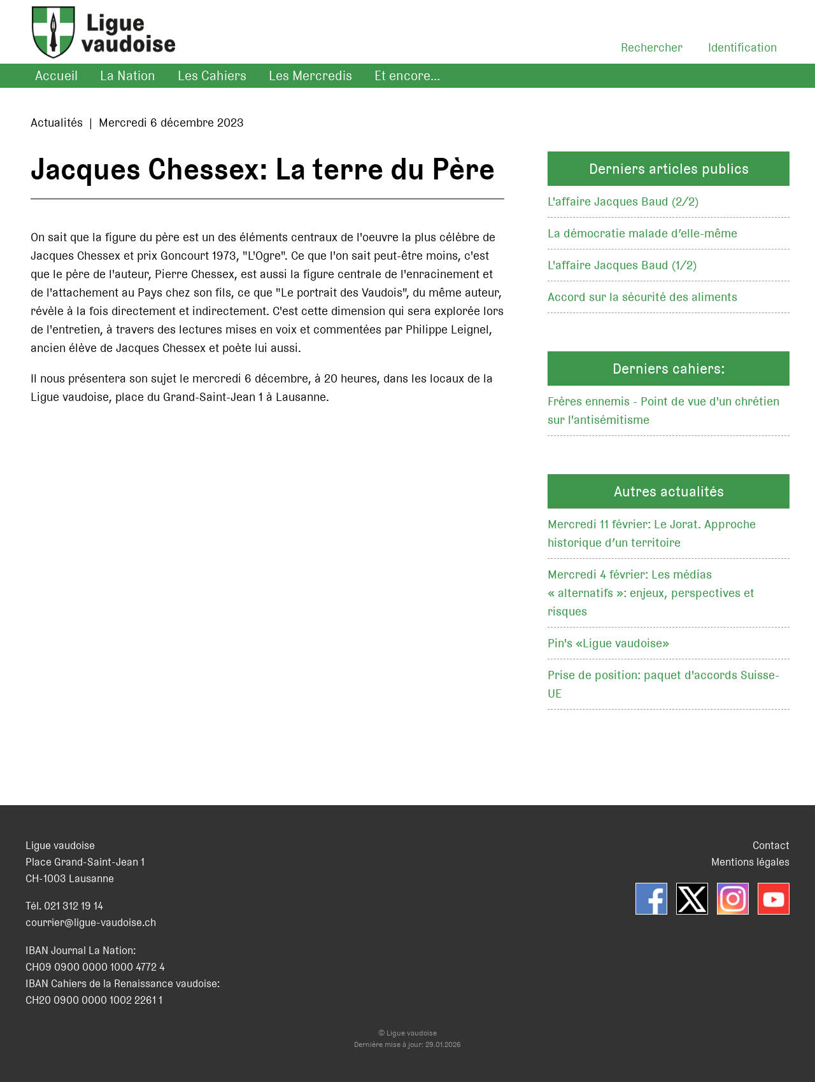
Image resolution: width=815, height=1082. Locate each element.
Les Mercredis (310, 76)
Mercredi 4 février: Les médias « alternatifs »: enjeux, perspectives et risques (651, 593)
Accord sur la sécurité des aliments (642, 297)
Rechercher (652, 47)
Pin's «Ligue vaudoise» (608, 643)
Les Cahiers (212, 76)
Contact (771, 845)
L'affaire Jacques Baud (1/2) (622, 265)
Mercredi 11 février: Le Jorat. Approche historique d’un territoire (652, 533)
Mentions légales (750, 862)
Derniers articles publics (669, 168)
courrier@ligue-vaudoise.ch (90, 922)
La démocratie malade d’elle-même (642, 233)
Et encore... (407, 76)
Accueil (56, 76)
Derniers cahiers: (669, 368)
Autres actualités (669, 491)
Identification (742, 47)
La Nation (127, 76)
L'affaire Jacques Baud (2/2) (623, 201)
